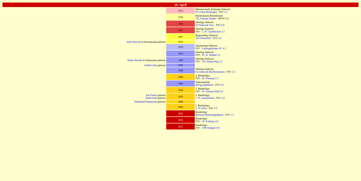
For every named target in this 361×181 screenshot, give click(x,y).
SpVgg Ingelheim (204, 84)
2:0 (216, 121)
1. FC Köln (201, 108)
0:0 (222, 25)
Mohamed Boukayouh (145, 101)
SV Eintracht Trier (205, 25)
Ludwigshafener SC (212, 48)
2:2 (226, 12)
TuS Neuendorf (203, 38)
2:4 (219, 38)
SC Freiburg (208, 78)
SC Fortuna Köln (210, 91)
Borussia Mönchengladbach (209, 114)
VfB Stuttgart (209, 127)
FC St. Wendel (209, 55)
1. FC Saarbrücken (211, 31)
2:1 (219, 55)
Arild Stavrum (133, 41)
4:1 (224, 48)
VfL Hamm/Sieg (210, 61)
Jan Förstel (151, 95)
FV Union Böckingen (206, 12)
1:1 (232, 114)
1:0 (223, 98)
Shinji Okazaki (134, 60)
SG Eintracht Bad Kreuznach (210, 71)
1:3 (223, 31)
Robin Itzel (151, 98)
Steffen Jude (150, 65)
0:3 (222, 84)
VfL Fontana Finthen (206, 18)
